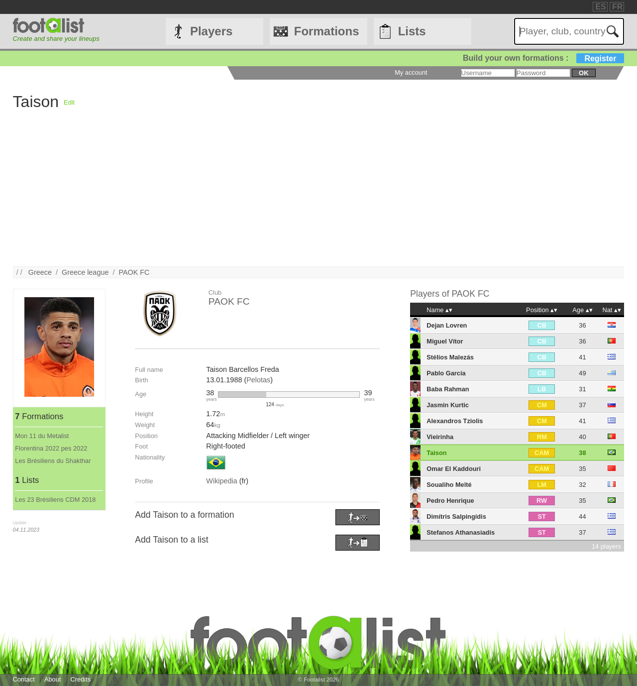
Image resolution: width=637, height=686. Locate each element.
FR (617, 6)
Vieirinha (439, 437)
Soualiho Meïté (448, 484)
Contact (24, 679)
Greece (40, 272)
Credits (81, 679)
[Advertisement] (311, 196)
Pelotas (258, 380)
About (52, 679)
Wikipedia (221, 481)
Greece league (85, 272)
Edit (69, 102)
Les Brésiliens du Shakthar (53, 460)
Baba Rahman (447, 389)
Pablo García (445, 373)
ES (600, 6)
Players (211, 31)
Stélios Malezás (450, 357)
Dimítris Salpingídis (456, 516)
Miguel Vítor (444, 341)
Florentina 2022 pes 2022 (51, 448)
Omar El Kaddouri (453, 468)
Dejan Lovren (446, 325)
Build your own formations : (543, 58)
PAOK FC (133, 272)
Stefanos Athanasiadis (460, 532)
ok (583, 73)
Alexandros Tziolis (454, 421)
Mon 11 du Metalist (42, 436)
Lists (412, 31)
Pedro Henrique (450, 500)
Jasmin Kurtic (447, 405)
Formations (326, 31)
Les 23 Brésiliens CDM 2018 (55, 499)
